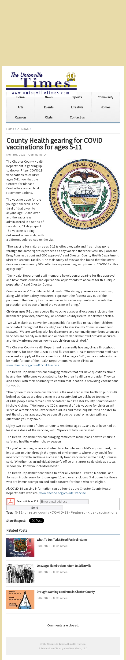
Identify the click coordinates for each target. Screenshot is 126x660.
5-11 (19, 512)
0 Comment (61, 546)
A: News (23, 128)
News (49, 97)
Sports (77, 97)
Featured (78, 512)
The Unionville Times (53, 643)
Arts (20, 107)
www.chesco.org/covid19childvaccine (32, 365)
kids (91, 512)
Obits (49, 117)
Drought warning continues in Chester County (66, 592)
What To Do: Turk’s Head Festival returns (62, 540)
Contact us (77, 117)
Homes (106, 107)
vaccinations (107, 512)
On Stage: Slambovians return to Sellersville (64, 566)
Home (20, 97)
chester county (37, 512)
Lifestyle (77, 107)
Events (49, 107)
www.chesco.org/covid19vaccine (62, 493)
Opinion (20, 117)
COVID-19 (60, 512)
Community (105, 97)
